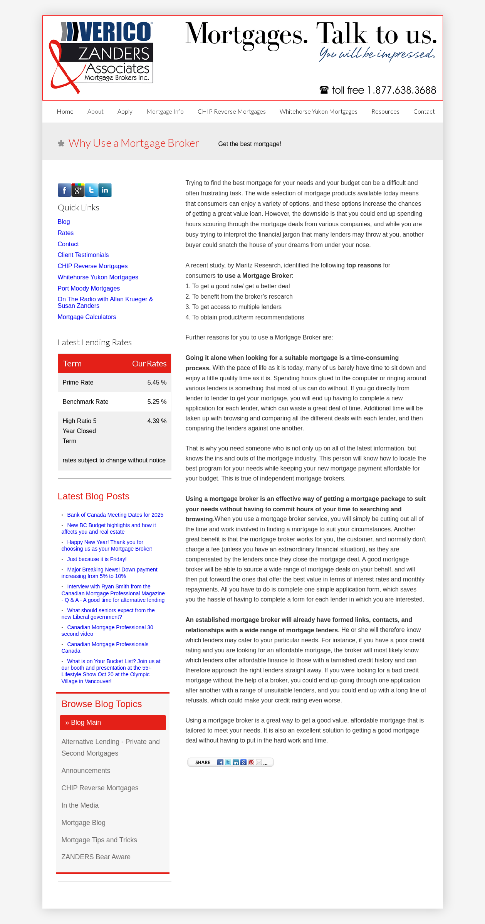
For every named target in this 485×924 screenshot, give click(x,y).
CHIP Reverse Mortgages (232, 111)
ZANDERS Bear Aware (96, 857)
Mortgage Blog (84, 823)
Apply (125, 111)
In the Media (80, 805)
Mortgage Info (165, 111)
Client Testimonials (83, 255)
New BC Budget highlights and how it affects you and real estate (109, 528)
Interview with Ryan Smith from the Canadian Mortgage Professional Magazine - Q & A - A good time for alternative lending (113, 593)
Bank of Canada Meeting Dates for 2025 (115, 515)
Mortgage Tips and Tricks (100, 839)
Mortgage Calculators (87, 317)
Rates (66, 233)
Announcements (86, 770)
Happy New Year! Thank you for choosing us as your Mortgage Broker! (107, 545)
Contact (424, 111)
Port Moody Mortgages (89, 288)
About (95, 111)
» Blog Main (83, 722)
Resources (385, 111)
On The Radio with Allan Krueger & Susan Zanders (105, 302)
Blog (64, 221)
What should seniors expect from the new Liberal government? (108, 613)
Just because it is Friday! (97, 559)
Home (65, 111)
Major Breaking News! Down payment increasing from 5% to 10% (110, 572)
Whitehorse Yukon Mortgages (318, 111)
